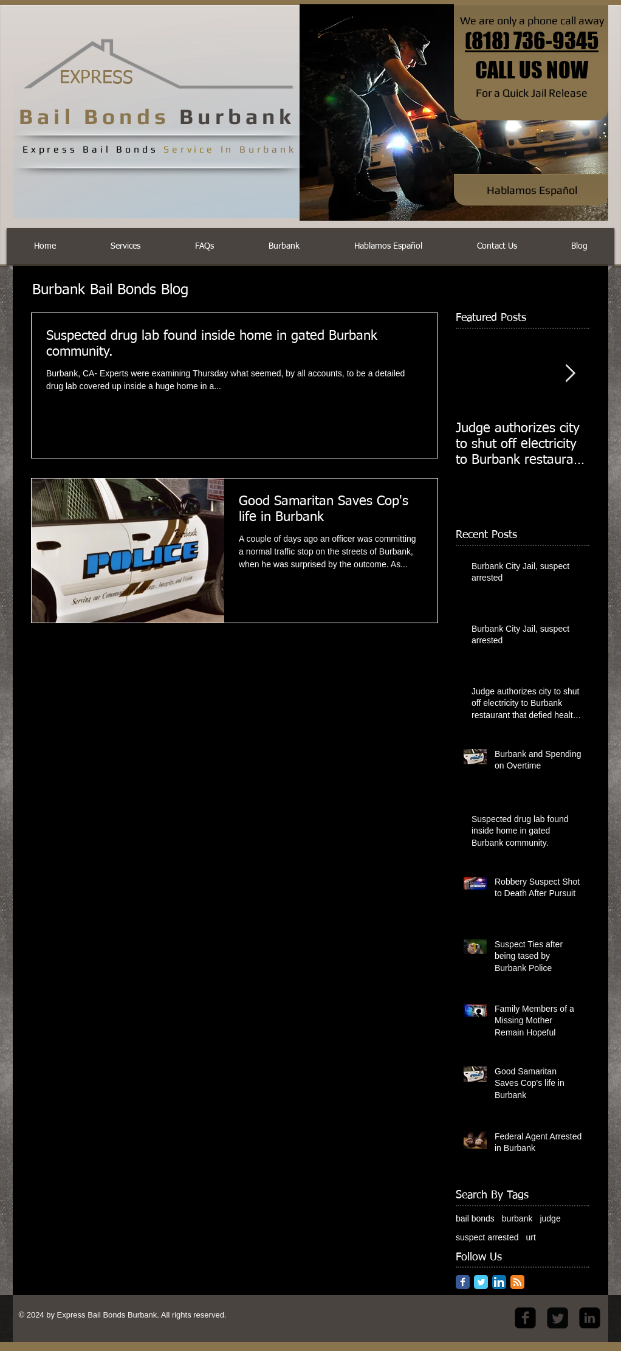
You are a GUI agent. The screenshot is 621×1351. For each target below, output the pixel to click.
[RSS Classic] (517, 1282)
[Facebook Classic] (463, 1282)
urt (531, 1237)
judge (550, 1218)
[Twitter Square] (557, 1318)
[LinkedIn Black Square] (589, 1318)
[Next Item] (569, 373)
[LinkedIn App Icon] (499, 1282)
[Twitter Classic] (481, 1282)
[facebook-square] (525, 1318)
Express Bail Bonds (91, 1314)
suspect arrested (487, 1237)
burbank (517, 1218)
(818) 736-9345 (532, 40)
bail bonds (475, 1218)
